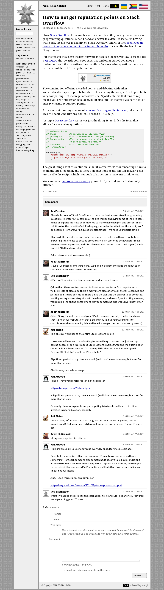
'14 (34, 97)
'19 (29, 85)
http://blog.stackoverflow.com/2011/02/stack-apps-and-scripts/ (86, 485)
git (17, 88)
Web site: (55, 525)
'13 (27, 100)
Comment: (55, 539)
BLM (115, 6)
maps (18, 148)
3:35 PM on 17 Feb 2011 (134, 416)
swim (18, 139)
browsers (20, 142)
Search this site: (24, 29)
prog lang (20, 100)
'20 (31, 82)
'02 (29, 133)
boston (26, 82)
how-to (31, 127)
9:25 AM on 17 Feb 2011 (134, 261)
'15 (32, 94)
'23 (34, 73)
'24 (24, 73)
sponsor (19, 48)
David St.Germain (60, 434)
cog (23, 76)
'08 (32, 115)
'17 (30, 88)
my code (31, 70)
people (23, 133)
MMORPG (51, 60)
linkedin (27, 51)
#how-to (134, 191)
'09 (28, 109)
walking (19, 106)
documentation (23, 94)
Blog (89, 6)
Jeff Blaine (56, 329)
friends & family (23, 121)
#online (143, 191)
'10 (17, 109)
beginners (20, 91)
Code (106, 6)
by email (29, 59)
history (19, 127)
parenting (26, 97)
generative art (22, 79)
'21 (31, 79)
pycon (19, 82)
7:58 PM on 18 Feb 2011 (134, 491)
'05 (25, 127)
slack (29, 45)
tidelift (28, 48)
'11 (25, 106)
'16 (30, 91)
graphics (20, 124)
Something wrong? (139, 586)
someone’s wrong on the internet (106, 110)
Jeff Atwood (57, 376)
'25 (24, 70)
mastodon (20, 42)
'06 (26, 124)
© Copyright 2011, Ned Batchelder (56, 586)
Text (97, 6)
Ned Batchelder (59, 275)
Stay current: (22, 56)
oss (17, 133)
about (23, 39)
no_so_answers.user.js (76, 181)
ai (29, 106)
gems (18, 97)
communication (23, 115)
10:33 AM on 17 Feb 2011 (133, 311)
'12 (33, 103)
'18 (20, 88)
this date (19, 151)
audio (18, 76)
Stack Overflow (59, 35)
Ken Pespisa (57, 211)
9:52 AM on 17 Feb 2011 (134, 275)
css (26, 142)
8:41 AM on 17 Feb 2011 (134, 211)
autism (22, 109)
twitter (27, 103)
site (33, 48)
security (19, 103)
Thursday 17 (49, 28)
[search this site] (24, 33)
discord (19, 45)
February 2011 (65, 28)
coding (19, 112)
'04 (20, 130)
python (31, 64)
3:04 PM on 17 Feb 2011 (134, 376)
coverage (20, 67)
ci (27, 91)
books (25, 139)
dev (17, 118)
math (29, 73)
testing (19, 70)
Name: (57, 513)
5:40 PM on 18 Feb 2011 (134, 444)
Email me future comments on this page (86, 570)
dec (31, 142)
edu (33, 85)
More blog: (22, 64)
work (25, 88)
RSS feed (20, 59)
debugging (21, 145)
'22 (28, 76)
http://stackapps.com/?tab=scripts (70, 388)
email (29, 39)
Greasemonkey (64, 120)
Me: (18, 39)
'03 (32, 130)
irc (25, 45)
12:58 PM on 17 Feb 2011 (133, 329)
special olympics (23, 136)
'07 (21, 118)
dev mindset (21, 85)
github (19, 51)
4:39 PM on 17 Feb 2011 (134, 434)
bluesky (29, 42)
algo (33, 106)
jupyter (26, 130)
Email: (57, 519)
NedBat (54, 6)
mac (29, 145)
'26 (26, 67)
